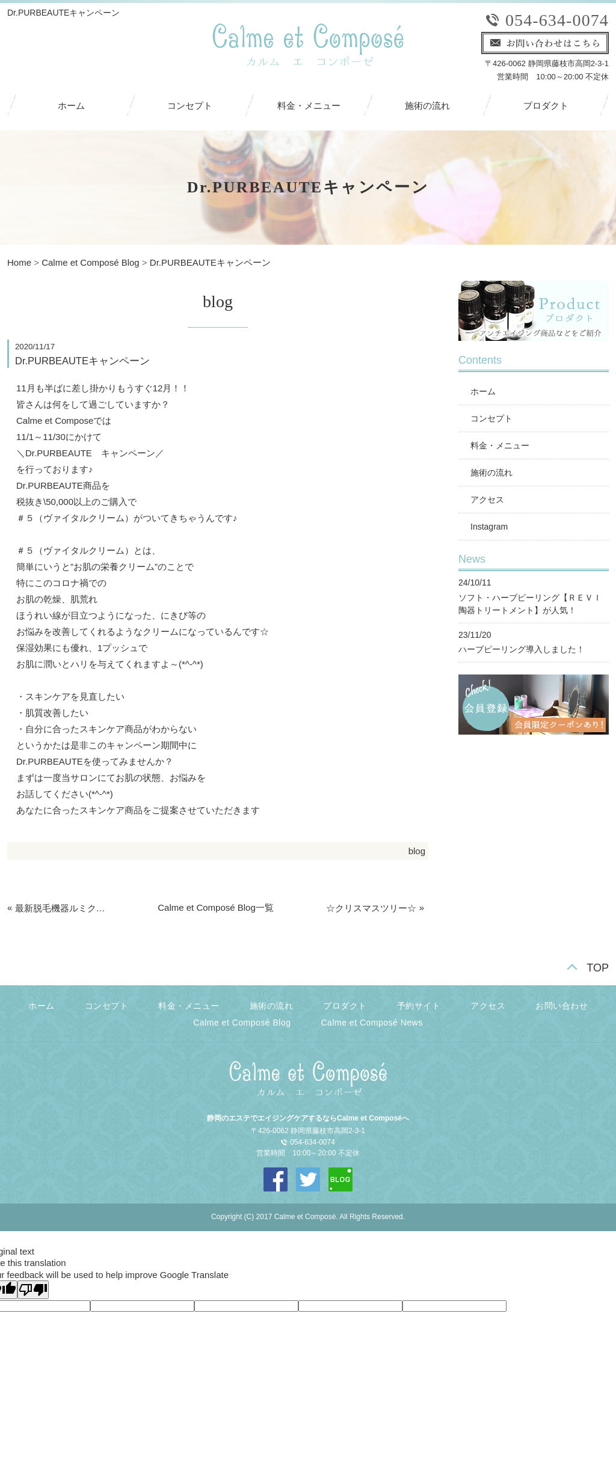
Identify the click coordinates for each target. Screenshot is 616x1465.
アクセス (487, 499)
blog (416, 851)
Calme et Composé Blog (91, 262)
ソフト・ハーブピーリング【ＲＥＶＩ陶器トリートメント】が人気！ (530, 604)
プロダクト (545, 106)
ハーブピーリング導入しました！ (521, 649)
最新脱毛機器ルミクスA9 (63, 908)
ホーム (71, 106)
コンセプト (189, 106)
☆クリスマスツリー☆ (371, 908)
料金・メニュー (308, 106)
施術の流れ (427, 106)
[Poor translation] (33, 1289)
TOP (598, 968)
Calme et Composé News (372, 1022)
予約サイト (419, 1006)
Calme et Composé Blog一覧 (216, 907)
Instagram (489, 526)
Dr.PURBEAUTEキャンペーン (210, 262)
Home (19, 262)
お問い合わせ (561, 1006)
